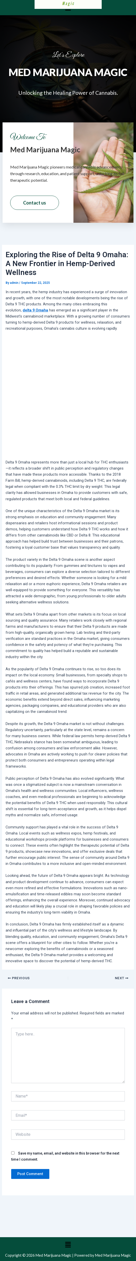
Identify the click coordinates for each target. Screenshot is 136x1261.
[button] (68, 1245)
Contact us (34, 203)
